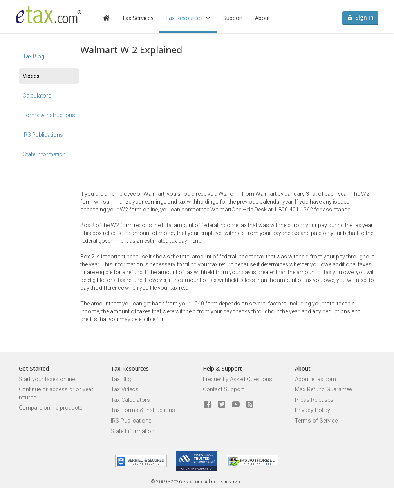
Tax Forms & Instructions (143, 410)
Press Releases (314, 400)
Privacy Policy (312, 410)
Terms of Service (316, 421)
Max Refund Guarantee (323, 389)
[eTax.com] (48, 14)
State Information (44, 154)
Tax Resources (188, 18)
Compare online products (51, 408)
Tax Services (138, 18)
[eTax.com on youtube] (235, 404)
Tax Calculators (130, 400)
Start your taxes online (47, 379)
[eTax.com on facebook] (207, 404)
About (262, 18)
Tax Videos (125, 389)
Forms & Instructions (49, 115)
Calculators (37, 95)
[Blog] (250, 404)
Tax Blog (33, 56)
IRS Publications (43, 135)
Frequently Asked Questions (237, 379)
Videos (31, 76)
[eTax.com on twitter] (221, 404)
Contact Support (223, 389)
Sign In (360, 17)
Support (233, 18)
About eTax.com (315, 379)
